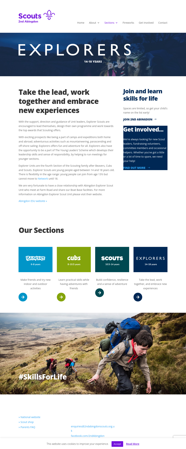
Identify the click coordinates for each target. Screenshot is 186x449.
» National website (29, 417)
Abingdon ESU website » (33, 201)
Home (80, 22)
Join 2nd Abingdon (140, 119)
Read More (132, 444)
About (92, 22)
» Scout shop (26, 422)
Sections (109, 22)
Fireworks (128, 22)
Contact (162, 22)
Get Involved (146, 22)
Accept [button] (117, 444)
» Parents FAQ (27, 427)
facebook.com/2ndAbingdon (87, 436)
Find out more (136, 168)
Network (43, 178)
